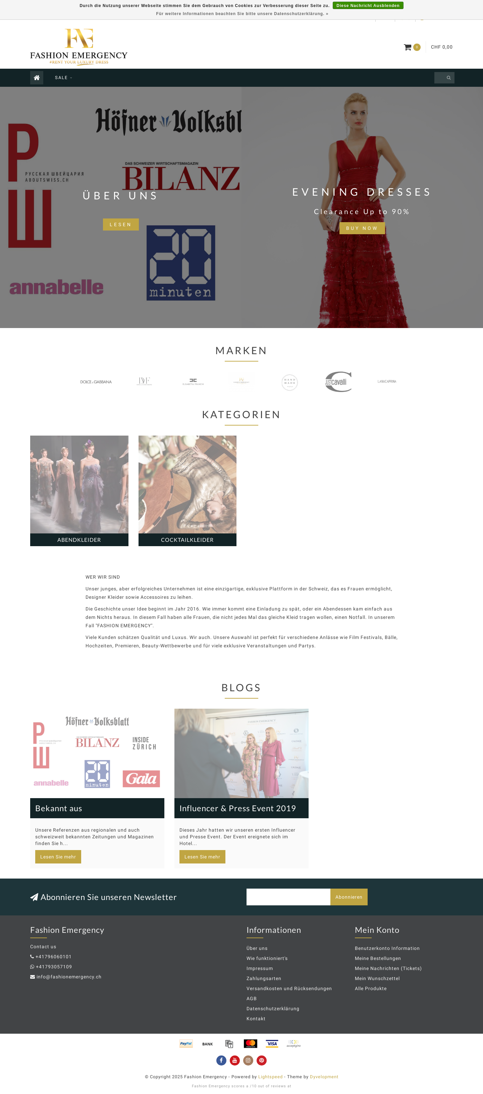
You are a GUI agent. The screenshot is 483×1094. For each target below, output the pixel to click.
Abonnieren (349, 897)
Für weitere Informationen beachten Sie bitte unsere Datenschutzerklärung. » (242, 13)
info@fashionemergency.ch (69, 976)
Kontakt (256, 1018)
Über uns (257, 948)
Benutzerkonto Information (387, 948)
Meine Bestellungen (378, 958)
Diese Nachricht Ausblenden (367, 5)
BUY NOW (362, 228)
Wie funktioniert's (267, 958)
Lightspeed (270, 1076)
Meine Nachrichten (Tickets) (388, 968)
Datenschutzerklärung (273, 1008)
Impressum (260, 968)
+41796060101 (54, 956)
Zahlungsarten (264, 978)
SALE (61, 77)
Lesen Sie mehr (58, 856)
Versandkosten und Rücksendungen (289, 988)
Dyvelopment (324, 1076)
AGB (252, 998)
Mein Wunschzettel (377, 978)
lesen (121, 224)
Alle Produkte (371, 988)
